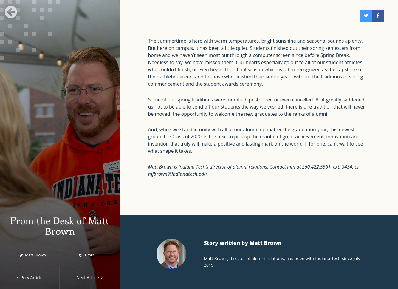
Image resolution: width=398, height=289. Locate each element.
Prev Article (30, 277)
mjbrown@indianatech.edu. (178, 174)
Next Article (89, 277)
